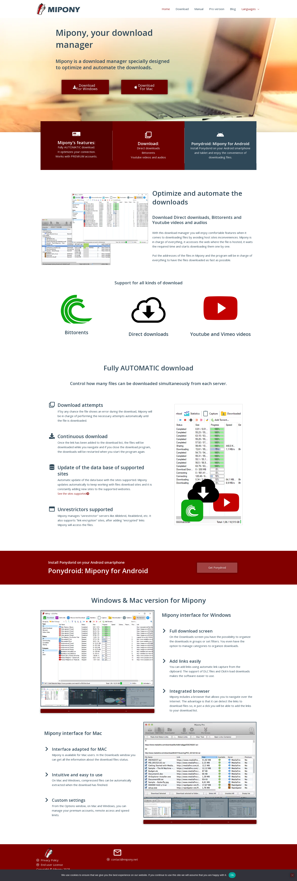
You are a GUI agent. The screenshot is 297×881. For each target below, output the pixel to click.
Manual (198, 9)
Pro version (216, 9)
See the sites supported (75, 493)
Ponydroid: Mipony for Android (220, 143)
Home (166, 9)
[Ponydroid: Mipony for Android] (220, 135)
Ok (232, 875)
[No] (292, 875)
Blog (233, 9)
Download (182, 9)
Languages (249, 9)
